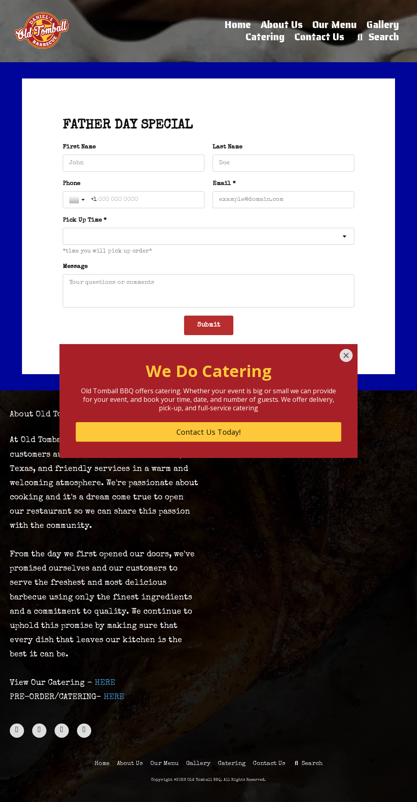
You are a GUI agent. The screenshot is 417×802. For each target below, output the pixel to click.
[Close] (346, 355)
